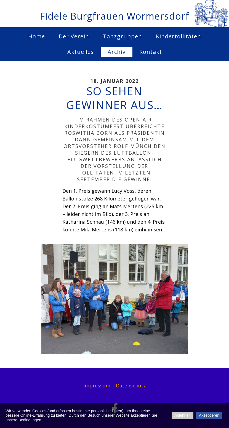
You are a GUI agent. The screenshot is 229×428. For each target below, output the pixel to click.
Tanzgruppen (122, 36)
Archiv (117, 52)
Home (36, 36)
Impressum (96, 385)
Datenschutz (131, 385)
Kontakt (150, 52)
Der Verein (74, 36)
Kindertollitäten (178, 36)
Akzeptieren (209, 415)
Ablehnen (182, 415)
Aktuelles (80, 52)
